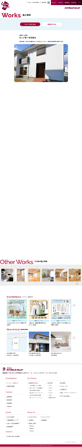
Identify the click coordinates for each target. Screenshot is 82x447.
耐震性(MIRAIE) (52, 398)
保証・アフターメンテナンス (68, 393)
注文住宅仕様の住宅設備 (35, 395)
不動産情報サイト (12, 420)
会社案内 (31, 420)
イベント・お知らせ (12, 383)
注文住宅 (50, 383)
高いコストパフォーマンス (36, 398)
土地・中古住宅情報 (33, 2)
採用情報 (43, 420)
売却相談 (9, 403)
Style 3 (50, 395)
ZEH (65, 396)
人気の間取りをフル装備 (35, 386)
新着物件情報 (10, 386)
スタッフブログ (45, 417)
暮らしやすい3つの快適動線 (36, 388)
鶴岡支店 (32, 428)
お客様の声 (63, 390)
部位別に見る (52, 24)
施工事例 (62, 383)
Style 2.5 (51, 393)
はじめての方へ (33, 417)
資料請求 (67, 2)
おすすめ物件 (10, 417)
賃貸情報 (43, 2)
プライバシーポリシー (71, 442)
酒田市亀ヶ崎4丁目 (35, 353)
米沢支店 (32, 431)
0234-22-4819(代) (39, 373)
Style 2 (50, 390)
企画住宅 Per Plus (33, 383)
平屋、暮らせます (58, 353)
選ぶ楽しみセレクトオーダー (36, 393)
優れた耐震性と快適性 (35, 390)
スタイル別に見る (30, 24)
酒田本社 (32, 426)
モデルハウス (64, 386)
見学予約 (73, 2)
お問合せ (60, 2)
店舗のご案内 (32, 424)
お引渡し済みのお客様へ (13, 437)
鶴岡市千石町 (12, 353)
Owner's (54, 2)
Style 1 (50, 386)
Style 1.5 (51, 388)
